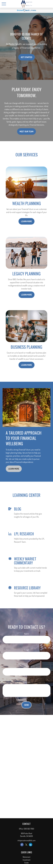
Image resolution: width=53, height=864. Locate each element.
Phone (26, 666)
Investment (26, 860)
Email (26, 650)
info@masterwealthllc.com (26, 840)
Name (26, 633)
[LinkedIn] (30, 844)
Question (26, 682)
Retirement (26, 857)
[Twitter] (26, 844)
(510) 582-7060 (29, 829)
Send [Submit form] (26, 705)
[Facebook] (22, 844)
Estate (26, 863)
